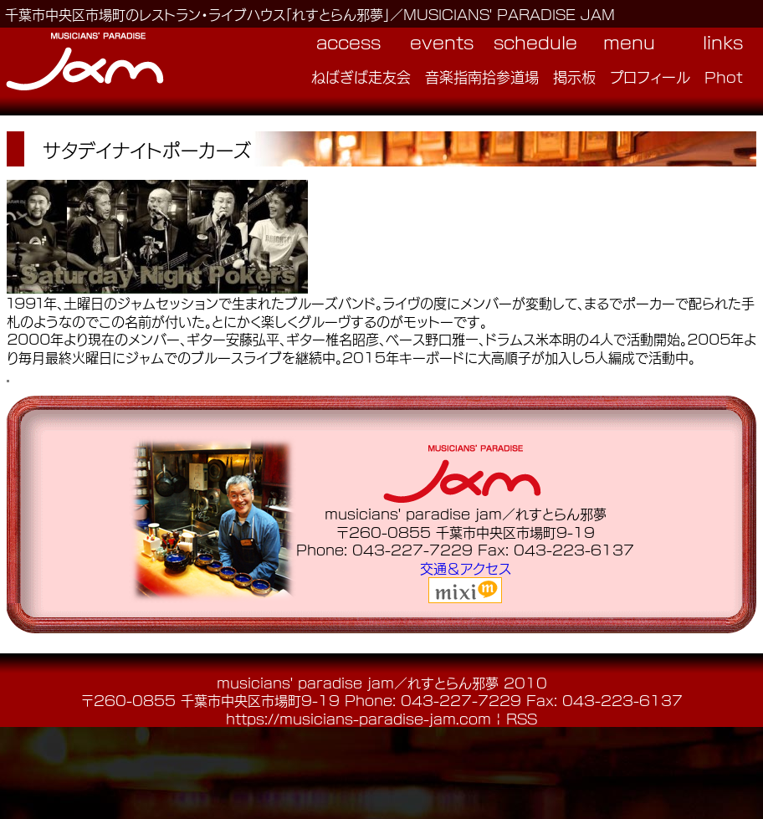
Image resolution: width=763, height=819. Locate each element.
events (442, 41)
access (348, 41)
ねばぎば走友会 (361, 76)
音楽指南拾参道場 (482, 76)
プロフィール (650, 76)
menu (629, 41)
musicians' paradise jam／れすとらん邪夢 (358, 682)
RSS (521, 718)
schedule (535, 41)
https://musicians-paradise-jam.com (358, 718)
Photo (728, 76)
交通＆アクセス (465, 567)
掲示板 (574, 76)
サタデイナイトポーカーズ (147, 149)
